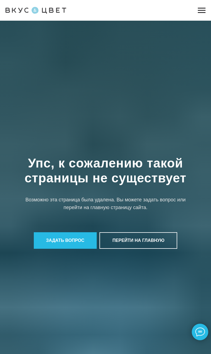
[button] (65, 240)
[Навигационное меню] (202, 10)
